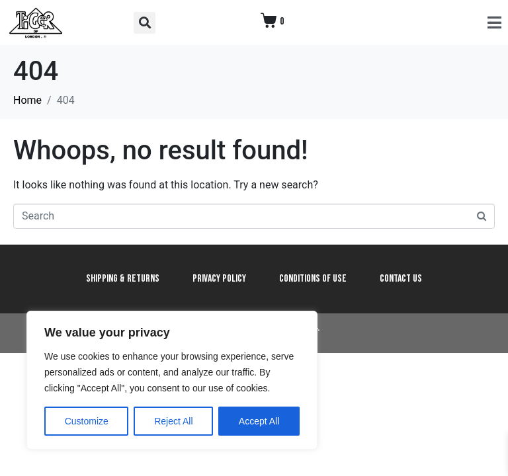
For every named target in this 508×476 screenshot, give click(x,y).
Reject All (173, 421)
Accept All (259, 421)
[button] (144, 23)
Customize (86, 421)
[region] (172, 380)
